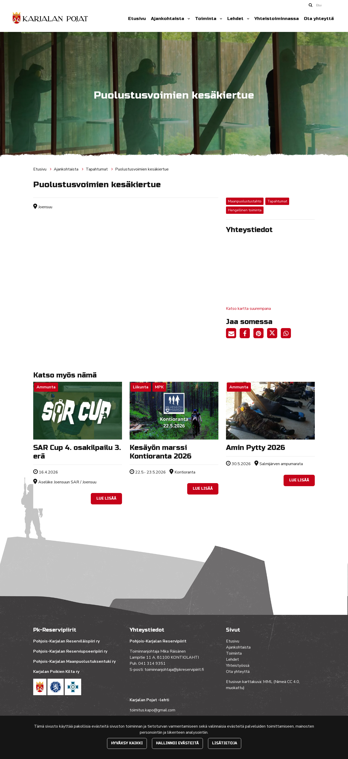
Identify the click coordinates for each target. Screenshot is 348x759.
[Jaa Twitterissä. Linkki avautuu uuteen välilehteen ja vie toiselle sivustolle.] (274, 334)
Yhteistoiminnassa (276, 18)
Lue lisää (106, 498)
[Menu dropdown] (187, 18)
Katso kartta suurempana (248, 308)
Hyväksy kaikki (127, 743)
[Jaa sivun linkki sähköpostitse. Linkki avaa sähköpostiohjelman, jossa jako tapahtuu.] (233, 334)
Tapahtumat (97, 169)
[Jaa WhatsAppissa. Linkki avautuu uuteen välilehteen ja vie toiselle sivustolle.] (287, 334)
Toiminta (206, 18)
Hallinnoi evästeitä (177, 743)
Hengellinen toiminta (245, 210)
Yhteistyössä (237, 665)
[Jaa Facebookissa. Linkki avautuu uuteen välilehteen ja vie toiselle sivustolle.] (246, 334)
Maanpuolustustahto (245, 201)
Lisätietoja (224, 743)
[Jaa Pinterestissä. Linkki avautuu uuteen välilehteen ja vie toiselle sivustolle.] (260, 334)
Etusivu (137, 18)
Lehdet (236, 18)
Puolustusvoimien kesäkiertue (142, 169)
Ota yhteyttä (319, 18)
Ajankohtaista (168, 18)
